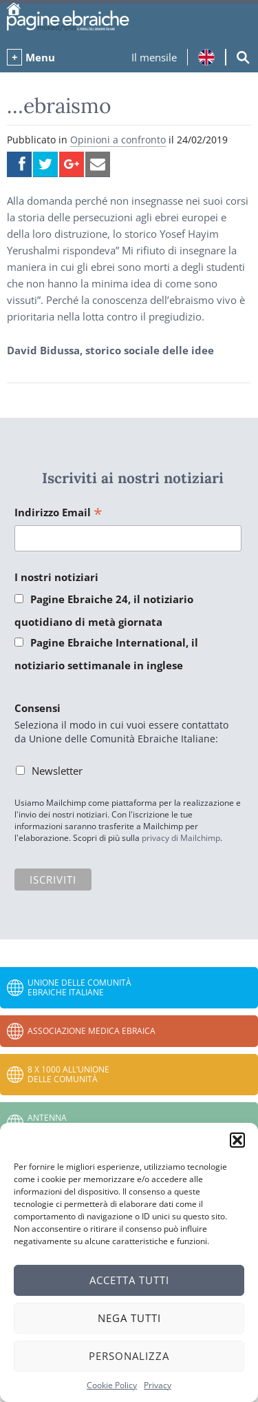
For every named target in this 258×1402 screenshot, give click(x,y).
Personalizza (129, 1356)
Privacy (157, 1385)
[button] (237, 1140)
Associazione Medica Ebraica (91, 1031)
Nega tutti (129, 1318)
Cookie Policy (112, 1385)
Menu (40, 57)
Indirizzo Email (58, 513)
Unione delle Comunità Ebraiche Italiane (79, 987)
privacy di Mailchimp (181, 838)
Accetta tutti (129, 1280)
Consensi (37, 708)
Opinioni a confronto (118, 139)
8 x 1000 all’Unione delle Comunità (68, 1074)
